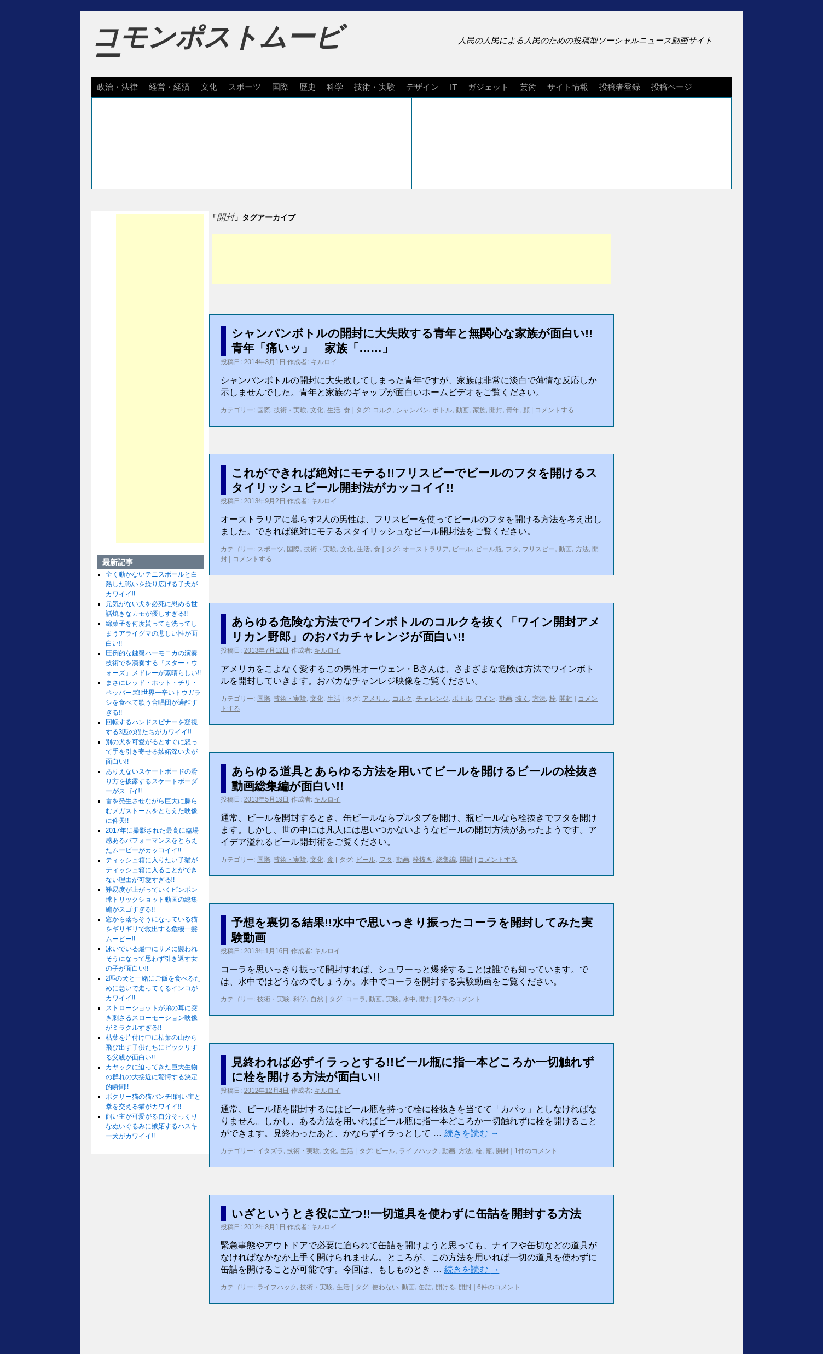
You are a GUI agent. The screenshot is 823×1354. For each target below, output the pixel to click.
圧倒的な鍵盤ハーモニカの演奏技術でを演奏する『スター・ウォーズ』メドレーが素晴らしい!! (153, 663)
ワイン (485, 698)
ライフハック (418, 1151)
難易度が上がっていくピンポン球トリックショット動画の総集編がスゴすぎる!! (152, 899)
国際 (280, 86)
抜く (522, 698)
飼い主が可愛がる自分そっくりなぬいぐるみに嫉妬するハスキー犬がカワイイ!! (152, 1126)
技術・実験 (374, 86)
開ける (445, 1287)
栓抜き (422, 859)
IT (453, 86)
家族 (479, 410)
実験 (392, 999)
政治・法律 (117, 86)
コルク (382, 410)
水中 (409, 999)
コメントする (554, 410)
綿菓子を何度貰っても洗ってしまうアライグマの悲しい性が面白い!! (152, 633)
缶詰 (425, 1287)
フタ (512, 549)
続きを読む (471, 1133)
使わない (385, 1287)
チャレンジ (432, 698)
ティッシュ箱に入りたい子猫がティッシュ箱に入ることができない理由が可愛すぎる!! (152, 870)
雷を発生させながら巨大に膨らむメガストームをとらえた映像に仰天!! (152, 811)
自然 (316, 999)
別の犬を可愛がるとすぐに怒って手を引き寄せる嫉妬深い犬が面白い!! (152, 751)
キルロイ (324, 362)
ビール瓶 (489, 549)
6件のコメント (498, 1287)
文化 (209, 86)
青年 (512, 410)
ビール (462, 549)
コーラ (356, 999)
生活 (333, 410)
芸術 (528, 86)
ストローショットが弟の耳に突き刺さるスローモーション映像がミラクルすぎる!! (152, 1018)
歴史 (307, 86)
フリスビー (538, 549)
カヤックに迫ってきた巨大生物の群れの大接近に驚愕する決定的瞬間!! (152, 1077)
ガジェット (488, 86)
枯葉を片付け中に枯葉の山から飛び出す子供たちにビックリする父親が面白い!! (152, 1047)
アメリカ (375, 698)
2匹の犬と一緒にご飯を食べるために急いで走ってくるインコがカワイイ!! (153, 988)
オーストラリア (426, 549)
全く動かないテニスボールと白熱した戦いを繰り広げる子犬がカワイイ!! (152, 584)
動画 (462, 410)
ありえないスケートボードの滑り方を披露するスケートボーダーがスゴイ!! (152, 781)
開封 (495, 410)
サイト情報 (567, 86)
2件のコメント (459, 999)
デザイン (422, 86)
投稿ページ (671, 86)
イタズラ (270, 1151)
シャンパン (412, 410)
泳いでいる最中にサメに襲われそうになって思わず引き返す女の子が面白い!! (152, 958)
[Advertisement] (411, 259)
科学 (335, 86)
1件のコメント (536, 1151)
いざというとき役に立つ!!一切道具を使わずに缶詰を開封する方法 (406, 1213)
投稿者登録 (619, 86)
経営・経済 (169, 86)
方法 (582, 549)
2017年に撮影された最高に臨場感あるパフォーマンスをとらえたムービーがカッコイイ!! (152, 840)
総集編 (446, 859)
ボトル (442, 410)
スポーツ (244, 86)
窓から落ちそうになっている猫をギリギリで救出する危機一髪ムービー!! (152, 929)
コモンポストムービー (216, 47)
